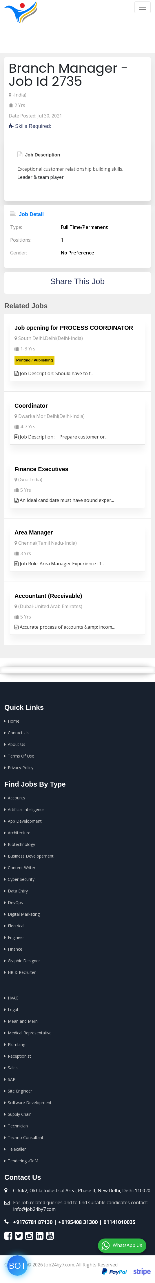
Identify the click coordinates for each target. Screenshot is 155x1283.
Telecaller (17, 1149)
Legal (13, 1009)
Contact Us (18, 732)
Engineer (16, 937)
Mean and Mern (23, 1021)
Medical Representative (30, 1033)
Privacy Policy (20, 767)
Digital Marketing (24, 914)
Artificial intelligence (26, 809)
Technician (18, 1126)
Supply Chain (20, 1114)
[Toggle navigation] (142, 7)
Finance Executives (41, 469)
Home (64, 43)
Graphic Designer (24, 960)
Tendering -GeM (23, 1160)
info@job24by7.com (34, 1209)
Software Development (30, 1102)
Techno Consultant (25, 1137)
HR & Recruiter (22, 972)
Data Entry (18, 891)
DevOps (15, 902)
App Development (25, 821)
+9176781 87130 (32, 1221)
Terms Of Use (21, 756)
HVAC (13, 998)
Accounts (16, 798)
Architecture (19, 832)
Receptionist (19, 1056)
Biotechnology (21, 844)
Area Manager (33, 532)
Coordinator (31, 405)
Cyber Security (21, 879)
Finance (15, 949)
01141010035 (119, 1221)
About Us (16, 744)
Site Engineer (20, 1091)
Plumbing (16, 1044)
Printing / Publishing (34, 360)
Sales (13, 1067)
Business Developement (31, 856)
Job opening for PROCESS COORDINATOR (73, 328)
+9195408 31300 (78, 1221)
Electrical (16, 926)
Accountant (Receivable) (48, 596)
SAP (11, 1079)
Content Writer (21, 867)
